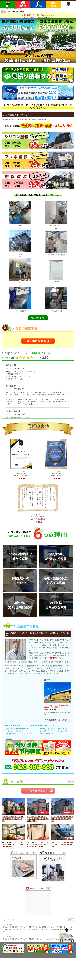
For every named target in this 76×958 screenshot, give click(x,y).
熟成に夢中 (18, 858)
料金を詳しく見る (38, 318)
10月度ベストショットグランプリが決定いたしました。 (53, 860)
